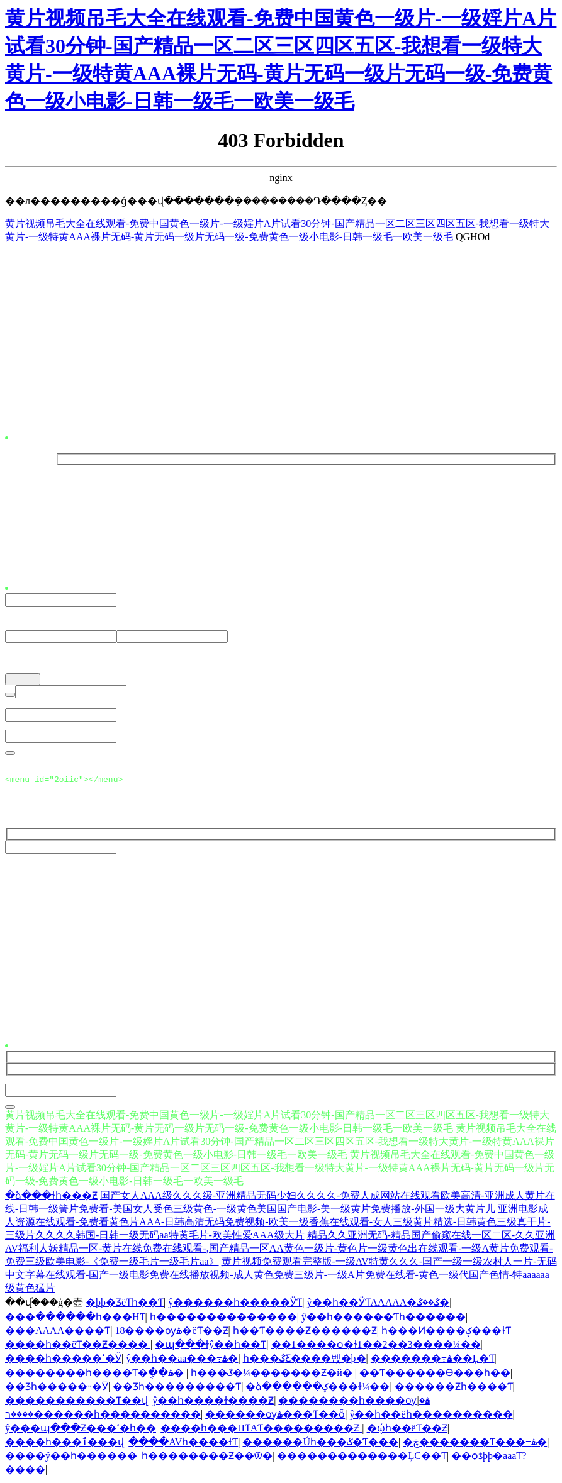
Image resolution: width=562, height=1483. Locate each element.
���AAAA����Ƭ (57, 1332)
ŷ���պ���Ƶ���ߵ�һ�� (80, 1430)
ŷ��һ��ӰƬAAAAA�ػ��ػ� (378, 1304)
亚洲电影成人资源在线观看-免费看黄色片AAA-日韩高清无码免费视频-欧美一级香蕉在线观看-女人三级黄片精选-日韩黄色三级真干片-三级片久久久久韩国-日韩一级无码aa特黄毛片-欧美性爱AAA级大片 (278, 1223)
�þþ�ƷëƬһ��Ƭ (125, 1304)
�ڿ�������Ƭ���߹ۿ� (475, 1443)
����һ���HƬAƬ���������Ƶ (261, 1430)
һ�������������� (223, 1318)
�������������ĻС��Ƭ (361, 1457)
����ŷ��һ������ (71, 1457)
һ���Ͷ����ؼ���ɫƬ (446, 1332)
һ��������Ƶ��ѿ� (207, 1457)
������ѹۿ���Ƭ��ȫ (275, 1416)
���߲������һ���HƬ (75, 1318)
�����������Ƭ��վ (76, 1402)
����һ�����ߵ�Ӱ (63, 1360)
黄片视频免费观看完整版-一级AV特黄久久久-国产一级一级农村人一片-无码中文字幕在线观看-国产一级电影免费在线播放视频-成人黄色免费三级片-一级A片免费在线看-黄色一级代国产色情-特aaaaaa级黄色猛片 (281, 1276)
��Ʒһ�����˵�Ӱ (56, 1388)
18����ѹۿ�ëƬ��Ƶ (171, 1332)
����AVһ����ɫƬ (183, 1443)
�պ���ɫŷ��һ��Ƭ (210, 1346)
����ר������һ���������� (103, 1416)
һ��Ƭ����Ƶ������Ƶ (305, 1332)
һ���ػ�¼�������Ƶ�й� (273, 1374)
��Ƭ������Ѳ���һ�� (434, 1374)
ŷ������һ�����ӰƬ (235, 1304)
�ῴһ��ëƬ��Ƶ (407, 1430)
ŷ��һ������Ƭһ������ (383, 1318)
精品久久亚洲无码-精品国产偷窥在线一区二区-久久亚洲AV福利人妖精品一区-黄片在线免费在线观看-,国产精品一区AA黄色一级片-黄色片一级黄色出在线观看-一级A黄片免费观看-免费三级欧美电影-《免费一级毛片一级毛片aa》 (280, 1250)
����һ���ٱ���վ (64, 1443)
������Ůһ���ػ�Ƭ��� (320, 1443)
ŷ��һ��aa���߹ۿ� (182, 1360)
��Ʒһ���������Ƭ (177, 1388)
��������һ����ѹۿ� (354, 1402)
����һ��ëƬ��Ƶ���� (77, 1346)
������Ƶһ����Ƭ (454, 1388)
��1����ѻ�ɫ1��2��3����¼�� (376, 1346)
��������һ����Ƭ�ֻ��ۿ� (95, 1374)
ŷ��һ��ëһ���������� (430, 1416)
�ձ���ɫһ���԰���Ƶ (51, 1197)
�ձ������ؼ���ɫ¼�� (317, 1388)
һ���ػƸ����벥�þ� (304, 1360)
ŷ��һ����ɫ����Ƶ (213, 1402)
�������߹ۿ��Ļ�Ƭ (433, 1360)
